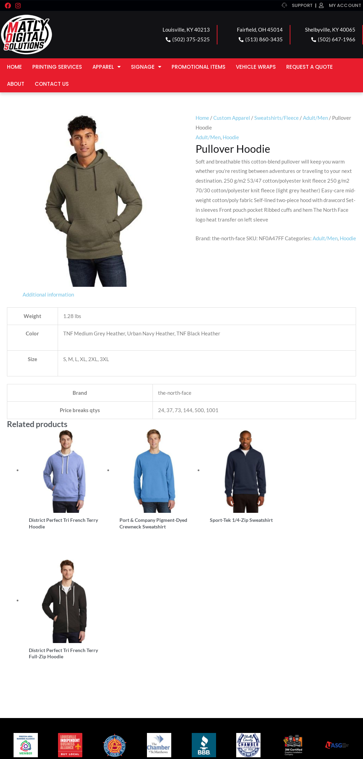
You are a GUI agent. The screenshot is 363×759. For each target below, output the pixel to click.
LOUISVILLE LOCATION (39, 652)
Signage (146, 67)
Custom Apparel (231, 118)
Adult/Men (315, 118)
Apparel (106, 67)
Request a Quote (309, 66)
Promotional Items (198, 66)
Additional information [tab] (48, 294)
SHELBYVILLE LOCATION (223, 652)
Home (14, 66)
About (15, 83)
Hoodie (231, 137)
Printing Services (57, 66)
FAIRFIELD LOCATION (128, 652)
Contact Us (52, 83)
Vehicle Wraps (256, 66)
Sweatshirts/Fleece (276, 118)
